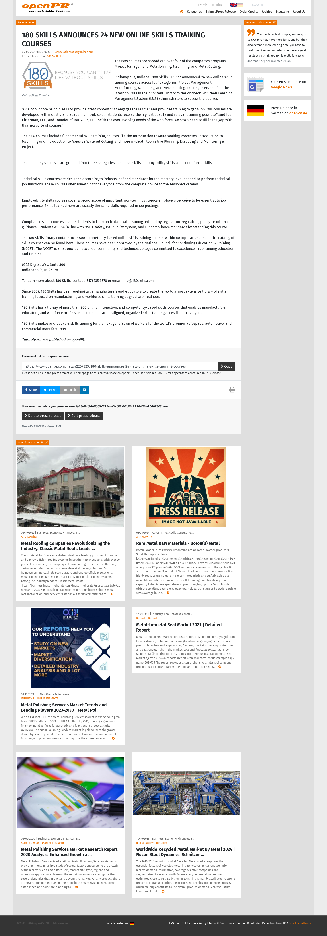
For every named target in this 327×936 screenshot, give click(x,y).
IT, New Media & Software (52, 694)
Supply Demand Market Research (42, 842)
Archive (267, 12)
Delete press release (43, 416)
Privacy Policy (197, 923)
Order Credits (249, 12)
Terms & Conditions (221, 923)
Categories (194, 12)
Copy (226, 366)
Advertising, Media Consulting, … (173, 532)
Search (295, 5)
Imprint (217, 4)
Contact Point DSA (248, 923)
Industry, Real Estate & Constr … (172, 614)
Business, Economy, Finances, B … (58, 532)
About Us (299, 12)
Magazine (282, 12)
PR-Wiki (203, 4)
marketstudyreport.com (151, 842)
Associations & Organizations (74, 52)
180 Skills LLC (55, 56)
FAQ (171, 923)
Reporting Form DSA (275, 923)
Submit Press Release (221, 12)
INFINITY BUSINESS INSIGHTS (39, 698)
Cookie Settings (300, 923)
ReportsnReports (147, 618)
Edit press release (84, 416)
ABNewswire (29, 537)
